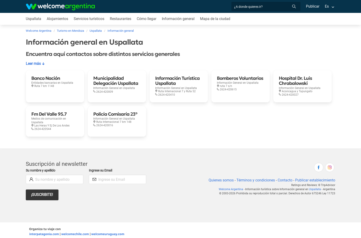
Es (327, 6)
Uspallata (315, 185)
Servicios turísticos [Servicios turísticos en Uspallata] (89, 19)
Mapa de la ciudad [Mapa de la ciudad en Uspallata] (216, 19)
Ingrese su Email (101, 167)
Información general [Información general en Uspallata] (179, 19)
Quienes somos (220, 176)
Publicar (312, 6)
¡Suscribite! (42, 191)
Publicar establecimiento (315, 176)
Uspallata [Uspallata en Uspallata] (33, 19)
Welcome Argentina (233, 185)
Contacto (284, 176)
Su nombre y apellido (41, 167)
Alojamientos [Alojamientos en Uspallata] (57, 19)
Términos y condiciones (254, 176)
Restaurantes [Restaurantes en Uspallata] (121, 19)
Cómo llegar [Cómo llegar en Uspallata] (147, 19)
